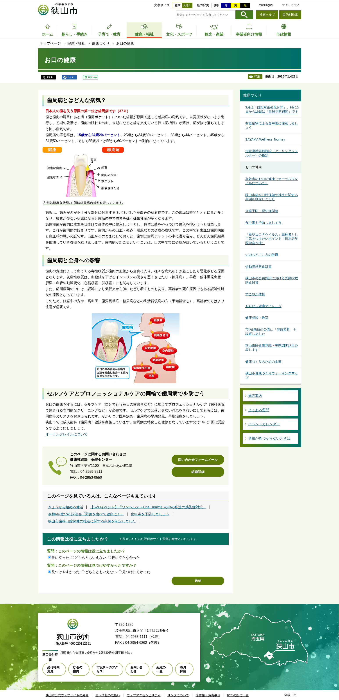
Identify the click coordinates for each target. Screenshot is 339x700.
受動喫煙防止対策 (258, 266)
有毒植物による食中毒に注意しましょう (271, 125)
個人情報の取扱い (107, 695)
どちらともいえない (90, 557)
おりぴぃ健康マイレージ (263, 306)
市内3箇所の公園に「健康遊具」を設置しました (270, 332)
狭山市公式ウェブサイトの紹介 (67, 695)
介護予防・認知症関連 (261, 211)
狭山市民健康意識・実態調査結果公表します (271, 348)
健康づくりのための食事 (263, 361)
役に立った (60, 557)
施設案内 (255, 396)
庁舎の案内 (77, 669)
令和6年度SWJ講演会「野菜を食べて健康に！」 (86, 514)
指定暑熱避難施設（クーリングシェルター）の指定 (271, 153)
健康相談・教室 (256, 317)
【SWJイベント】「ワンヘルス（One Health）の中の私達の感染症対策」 (148, 507)
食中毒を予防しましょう (150, 514)
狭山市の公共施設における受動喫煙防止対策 (271, 280)
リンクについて (178, 695)
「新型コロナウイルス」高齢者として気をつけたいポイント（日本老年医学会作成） (271, 239)
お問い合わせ (136, 669)
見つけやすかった (66, 572)
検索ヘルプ (267, 14)
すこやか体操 (255, 294)
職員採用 (183, 669)
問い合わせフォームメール (198, 460)
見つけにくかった (136, 572)
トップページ (50, 43)
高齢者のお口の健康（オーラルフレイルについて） (271, 181)
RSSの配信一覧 (238, 695)
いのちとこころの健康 (261, 254)
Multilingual (266, 5)
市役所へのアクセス (107, 669)
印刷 (257, 76)
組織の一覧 (161, 669)
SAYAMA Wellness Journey (265, 139)
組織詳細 (197, 472)
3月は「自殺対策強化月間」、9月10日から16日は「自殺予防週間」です (272, 109)
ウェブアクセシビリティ (144, 695)
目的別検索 (290, 14)
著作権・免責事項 (208, 695)
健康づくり (100, 43)
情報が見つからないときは (269, 438)
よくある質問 (258, 410)
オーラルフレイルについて (66, 434)
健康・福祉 (76, 43)
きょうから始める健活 (65, 507)
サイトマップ (290, 5)
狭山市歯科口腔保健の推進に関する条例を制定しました (92, 521)
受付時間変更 (53, 669)
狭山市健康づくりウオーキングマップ (271, 375)
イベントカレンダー (264, 424)
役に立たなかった (126, 557)
